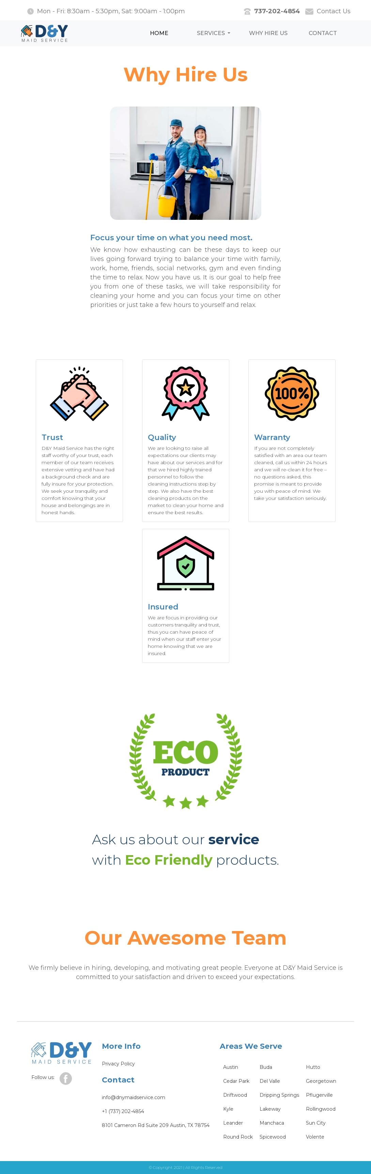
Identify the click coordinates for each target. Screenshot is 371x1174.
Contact (323, 33)
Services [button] (211, 33)
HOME (159, 33)
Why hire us (268, 33)
